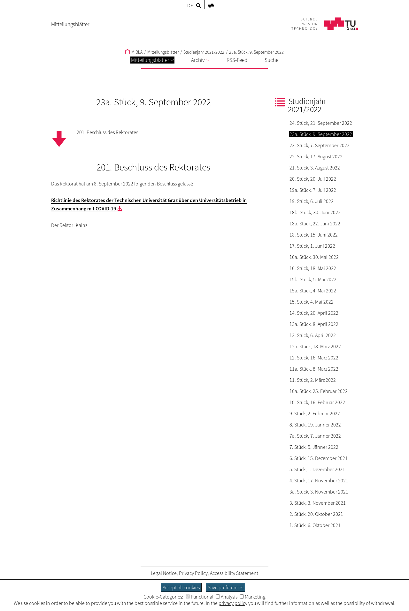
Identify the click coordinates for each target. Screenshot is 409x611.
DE (190, 5)
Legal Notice (164, 573)
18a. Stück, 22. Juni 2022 (314, 223)
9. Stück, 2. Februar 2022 (314, 413)
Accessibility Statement (234, 573)
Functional (199, 596)
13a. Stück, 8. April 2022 (313, 324)
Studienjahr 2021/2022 (203, 52)
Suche (271, 60)
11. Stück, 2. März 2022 (312, 380)
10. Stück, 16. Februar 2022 (317, 402)
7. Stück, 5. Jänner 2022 (313, 447)
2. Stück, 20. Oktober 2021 (316, 514)
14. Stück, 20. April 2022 (313, 313)
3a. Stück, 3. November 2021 (318, 491)
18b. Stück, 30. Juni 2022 (315, 212)
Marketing (253, 596)
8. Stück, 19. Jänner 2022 (315, 424)
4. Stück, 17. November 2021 (318, 480)
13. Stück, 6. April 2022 (312, 335)
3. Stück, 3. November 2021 (317, 503)
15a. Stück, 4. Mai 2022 (312, 290)
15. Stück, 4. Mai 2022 (311, 301)
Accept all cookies (181, 587)
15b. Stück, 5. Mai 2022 (312, 279)
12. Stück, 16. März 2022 (313, 357)
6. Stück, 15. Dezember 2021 (318, 458)
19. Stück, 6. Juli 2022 (311, 201)
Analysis (226, 596)
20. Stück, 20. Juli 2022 (312, 179)
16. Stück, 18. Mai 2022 (312, 268)
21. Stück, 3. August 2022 (314, 167)
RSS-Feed (237, 60)
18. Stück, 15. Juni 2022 (313, 234)
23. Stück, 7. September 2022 (319, 145)
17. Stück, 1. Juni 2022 (312, 246)
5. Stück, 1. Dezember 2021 (317, 469)
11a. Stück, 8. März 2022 (313, 369)
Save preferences (225, 587)
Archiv (200, 60)
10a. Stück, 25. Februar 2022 (318, 391)
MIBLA (134, 52)
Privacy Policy (193, 573)
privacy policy (233, 603)
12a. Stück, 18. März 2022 (315, 346)
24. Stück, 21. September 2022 (320, 123)
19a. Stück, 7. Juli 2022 (312, 190)
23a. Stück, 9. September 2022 (256, 52)
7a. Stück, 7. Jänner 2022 (315, 436)
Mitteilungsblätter (152, 60)
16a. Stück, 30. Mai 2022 (314, 257)
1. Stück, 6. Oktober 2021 (315, 525)
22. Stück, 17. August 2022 (316, 156)
